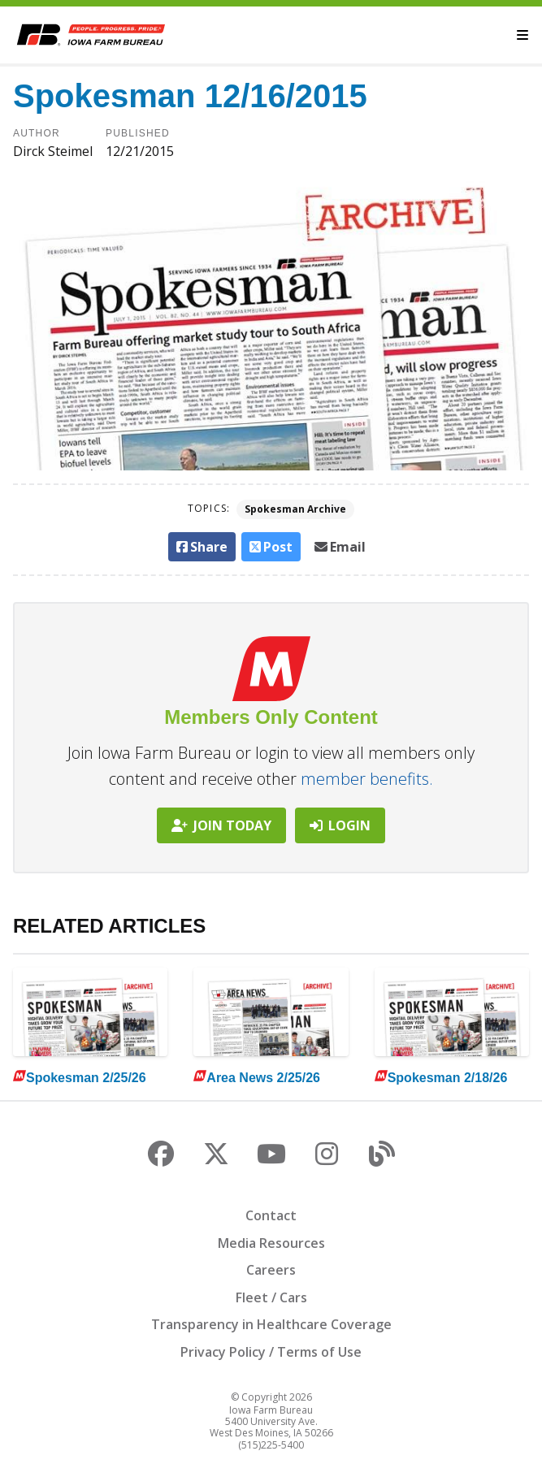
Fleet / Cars (271, 1297)
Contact (271, 1215)
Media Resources (271, 1243)
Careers (271, 1270)
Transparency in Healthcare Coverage (271, 1324)
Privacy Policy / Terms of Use (271, 1352)
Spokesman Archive (295, 509)
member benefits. (367, 779)
